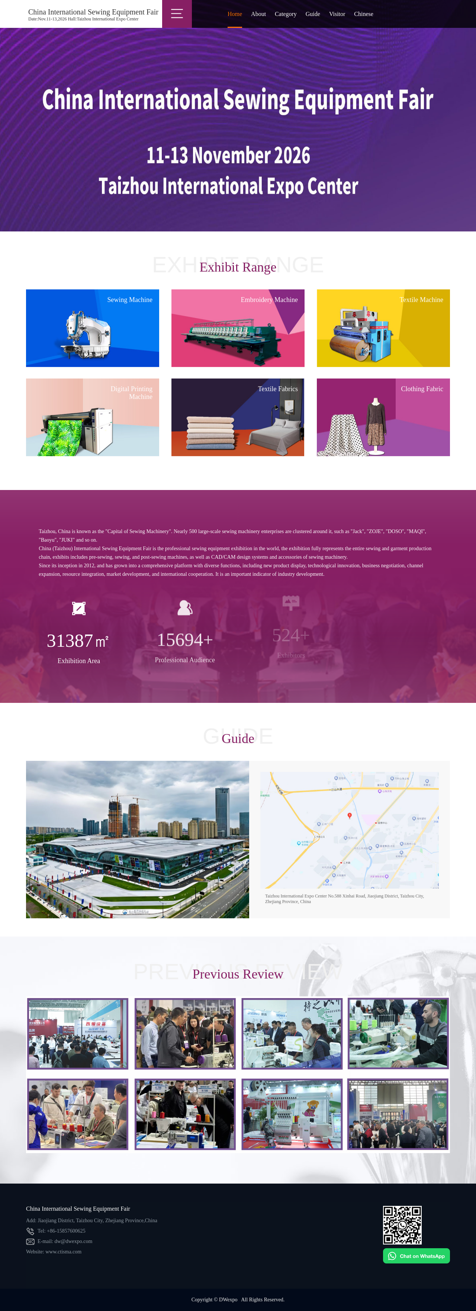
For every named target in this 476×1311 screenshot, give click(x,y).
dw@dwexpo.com (74, 1241)
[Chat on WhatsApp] (416, 1262)
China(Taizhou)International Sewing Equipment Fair (15, 15)
